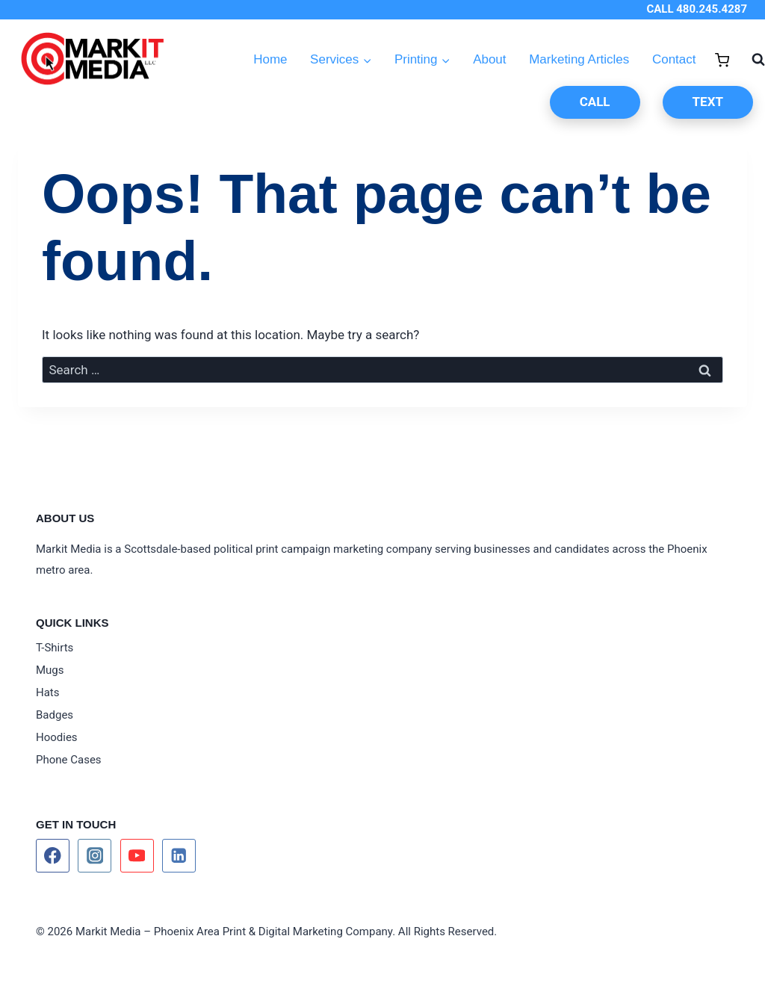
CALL (595, 101)
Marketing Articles (579, 59)
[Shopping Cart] (722, 60)
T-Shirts (54, 647)
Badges (54, 715)
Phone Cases (69, 759)
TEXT (708, 101)
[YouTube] (137, 856)
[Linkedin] (179, 856)
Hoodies (57, 737)
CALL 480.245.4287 (696, 9)
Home (270, 59)
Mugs (50, 670)
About (489, 59)
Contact (674, 59)
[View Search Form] (751, 59)
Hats (48, 692)
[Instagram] (94, 856)
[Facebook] (52, 856)
